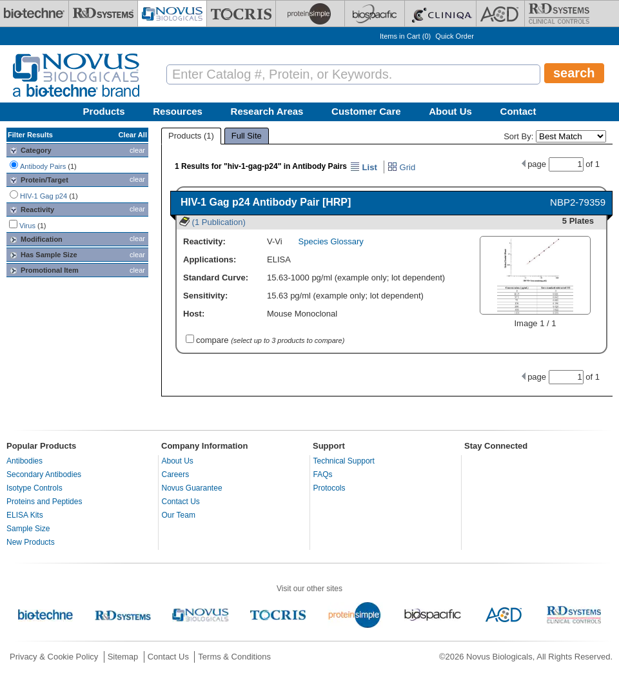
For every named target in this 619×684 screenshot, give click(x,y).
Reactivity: (204, 241)
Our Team (178, 515)
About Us (450, 111)
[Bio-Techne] (34, 13)
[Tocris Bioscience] (241, 13)
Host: (193, 313)
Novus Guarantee (192, 488)
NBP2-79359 (577, 202)
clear (137, 150)
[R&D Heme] (559, 13)
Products (104, 111)
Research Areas (267, 111)
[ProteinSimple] (310, 13)
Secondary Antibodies (43, 474)
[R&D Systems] (103, 13)
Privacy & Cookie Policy (54, 656)
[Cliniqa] (440, 13)
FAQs (323, 474)
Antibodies (24, 460)
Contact (518, 111)
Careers (176, 474)
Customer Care (366, 111)
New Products (30, 542)
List (363, 167)
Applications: (209, 259)
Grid (401, 167)
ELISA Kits (24, 515)
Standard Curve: (215, 277)
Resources (177, 111)
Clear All (133, 135)
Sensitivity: (205, 295)
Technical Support (344, 460)
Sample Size (28, 528)
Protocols (329, 488)
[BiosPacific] (375, 13)
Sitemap (123, 656)
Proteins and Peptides (44, 501)
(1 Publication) (212, 222)
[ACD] (500, 13)
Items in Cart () (405, 36)
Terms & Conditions (234, 656)
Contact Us (181, 501)
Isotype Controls (34, 488)
